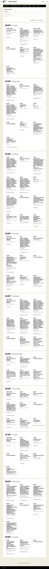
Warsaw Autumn (38, 567)
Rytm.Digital (46, 567)
